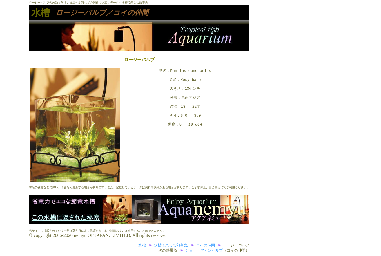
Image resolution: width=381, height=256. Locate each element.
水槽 (40, 13)
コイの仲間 (205, 246)
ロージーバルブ (81, 13)
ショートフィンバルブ (204, 251)
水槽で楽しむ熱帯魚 (171, 246)
